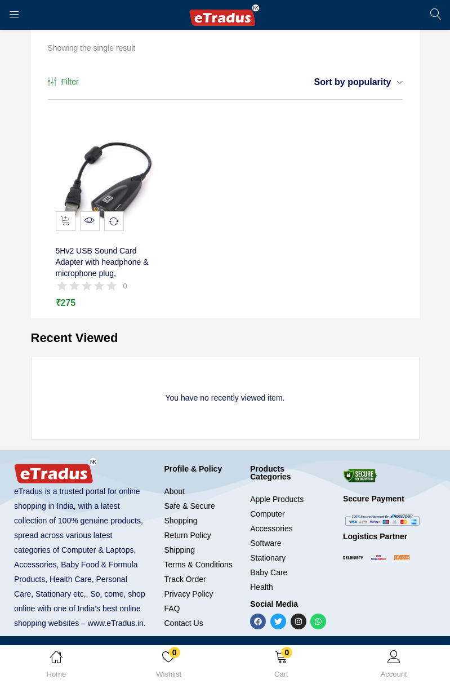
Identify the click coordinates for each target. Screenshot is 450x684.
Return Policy (187, 539)
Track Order (185, 583)
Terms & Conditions (198, 569)
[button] (281, 666)
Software (265, 547)
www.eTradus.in (116, 627)
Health (261, 591)
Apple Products (277, 503)
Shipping (179, 554)
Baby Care (268, 576)
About (174, 495)
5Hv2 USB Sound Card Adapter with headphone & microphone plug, (105, 270)
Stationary (268, 562)
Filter (63, 82)
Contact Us (183, 627)
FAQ (172, 613)
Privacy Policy (188, 598)
